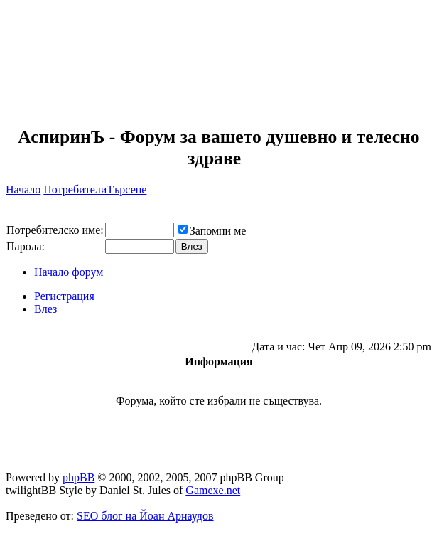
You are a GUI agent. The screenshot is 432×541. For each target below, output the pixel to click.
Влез (45, 309)
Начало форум (68, 272)
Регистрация (64, 296)
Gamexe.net (212, 490)
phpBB (78, 477)
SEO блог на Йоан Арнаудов (145, 516)
